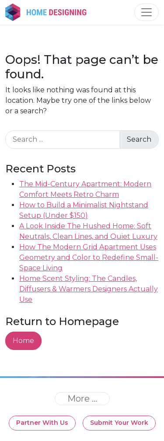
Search (139, 139)
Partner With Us (42, 423)
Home (23, 340)
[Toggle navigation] (146, 12)
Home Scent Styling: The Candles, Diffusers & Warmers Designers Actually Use (88, 289)
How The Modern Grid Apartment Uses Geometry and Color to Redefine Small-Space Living (88, 257)
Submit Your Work (119, 423)
